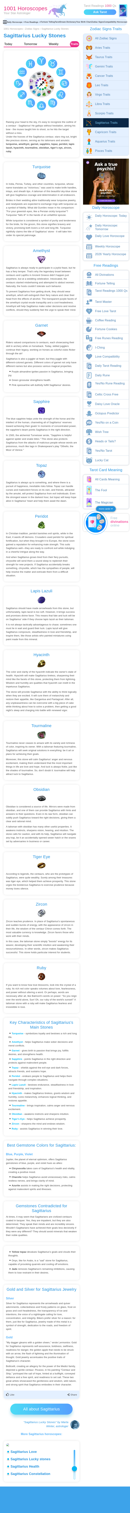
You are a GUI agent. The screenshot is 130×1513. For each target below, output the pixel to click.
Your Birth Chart (83, 22)
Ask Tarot (100, 12)
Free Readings (33, 22)
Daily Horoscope (16, 22)
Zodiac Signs (97, 22)
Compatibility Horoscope (115, 22)
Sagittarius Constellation (30, 1500)
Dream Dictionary (68, 22)
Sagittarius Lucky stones (31, 1485)
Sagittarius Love (24, 1478)
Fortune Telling (48, 22)
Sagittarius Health (25, 1493)
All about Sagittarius (41, 1409)
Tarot (57, 22)
